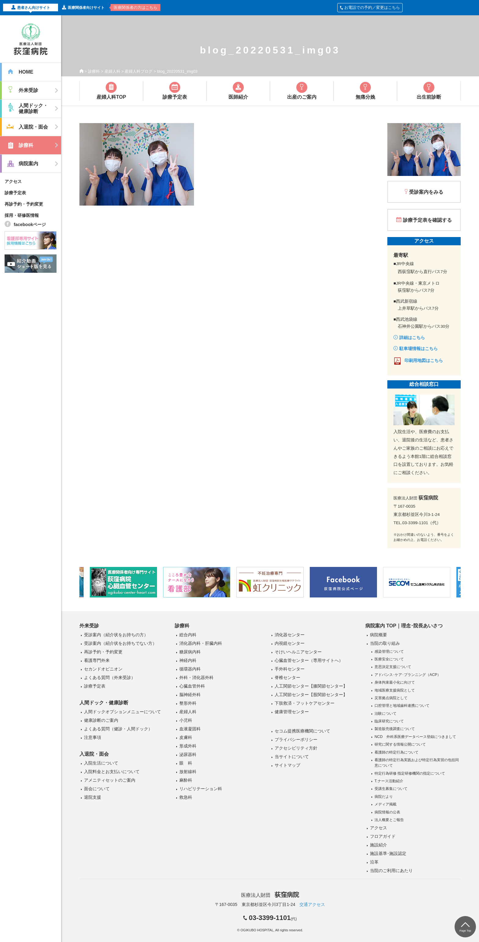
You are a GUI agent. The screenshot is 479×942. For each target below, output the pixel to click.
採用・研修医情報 (22, 215)
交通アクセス (312, 904)
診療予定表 (15, 192)
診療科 (94, 71)
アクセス (13, 181)
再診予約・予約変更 (24, 204)
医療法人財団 (270, 895)
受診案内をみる (426, 192)
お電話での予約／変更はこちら (370, 7)
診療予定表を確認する (427, 220)
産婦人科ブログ (138, 71)
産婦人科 (112, 71)
